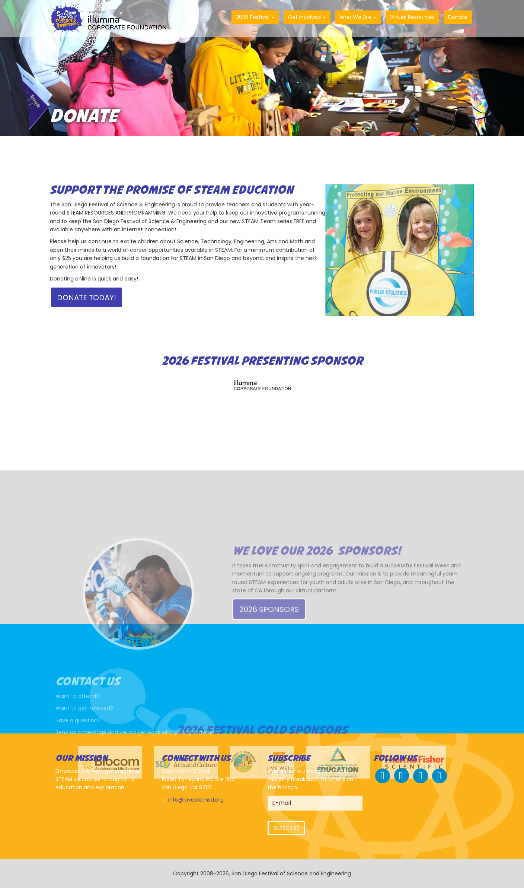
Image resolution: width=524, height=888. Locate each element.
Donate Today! (86, 297)
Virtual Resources (412, 17)
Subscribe (286, 828)
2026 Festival (255, 17)
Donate (457, 17)
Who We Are (358, 17)
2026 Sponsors (269, 643)
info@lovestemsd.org (196, 799)
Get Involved (307, 17)
